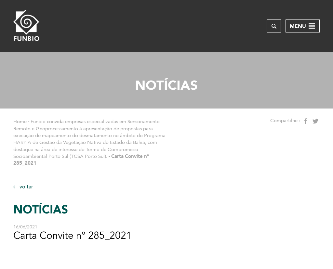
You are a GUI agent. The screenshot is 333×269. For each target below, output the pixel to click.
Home (20, 121)
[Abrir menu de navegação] (303, 25)
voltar (23, 187)
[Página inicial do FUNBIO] (26, 26)
